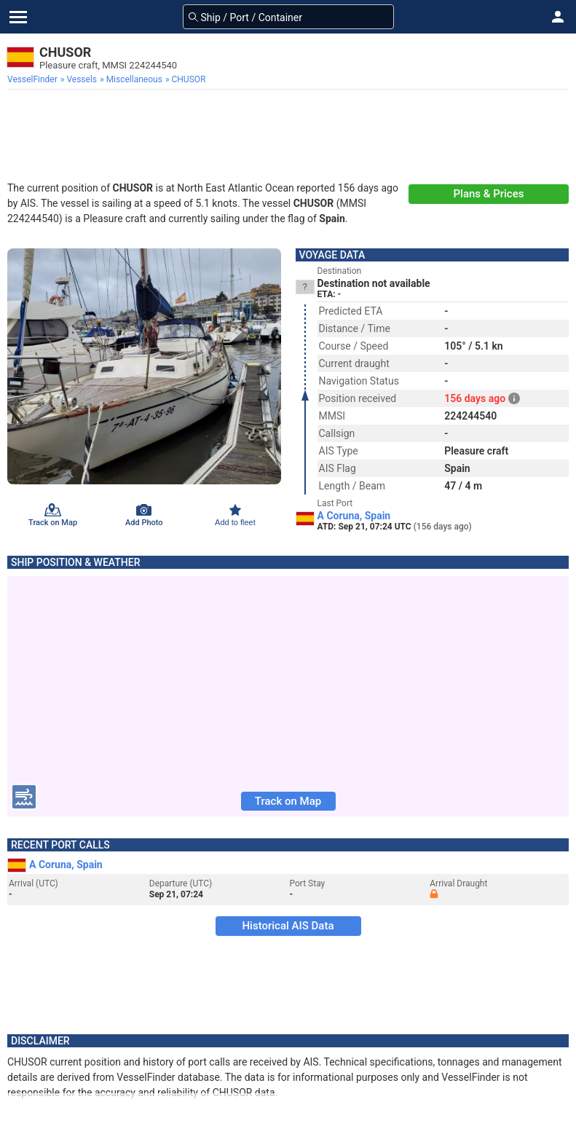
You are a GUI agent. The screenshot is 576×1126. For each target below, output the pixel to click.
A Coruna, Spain (354, 515)
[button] (558, 17)
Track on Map (288, 801)
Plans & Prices (489, 193)
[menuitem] (33, 79)
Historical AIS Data (288, 925)
